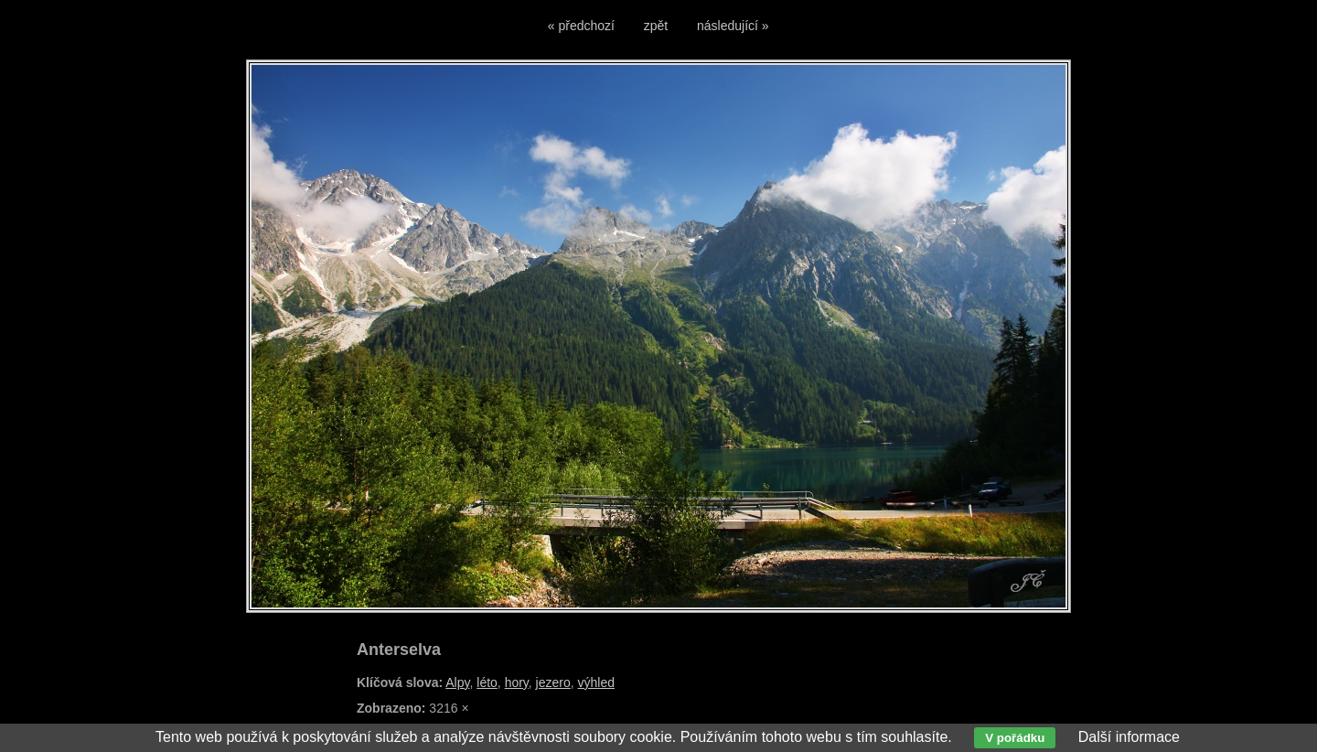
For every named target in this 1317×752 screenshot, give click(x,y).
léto (487, 682)
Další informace (1129, 737)
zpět (656, 25)
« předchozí (581, 25)
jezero (553, 682)
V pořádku (1014, 738)
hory (517, 682)
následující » (733, 25)
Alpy (457, 682)
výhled (596, 682)
